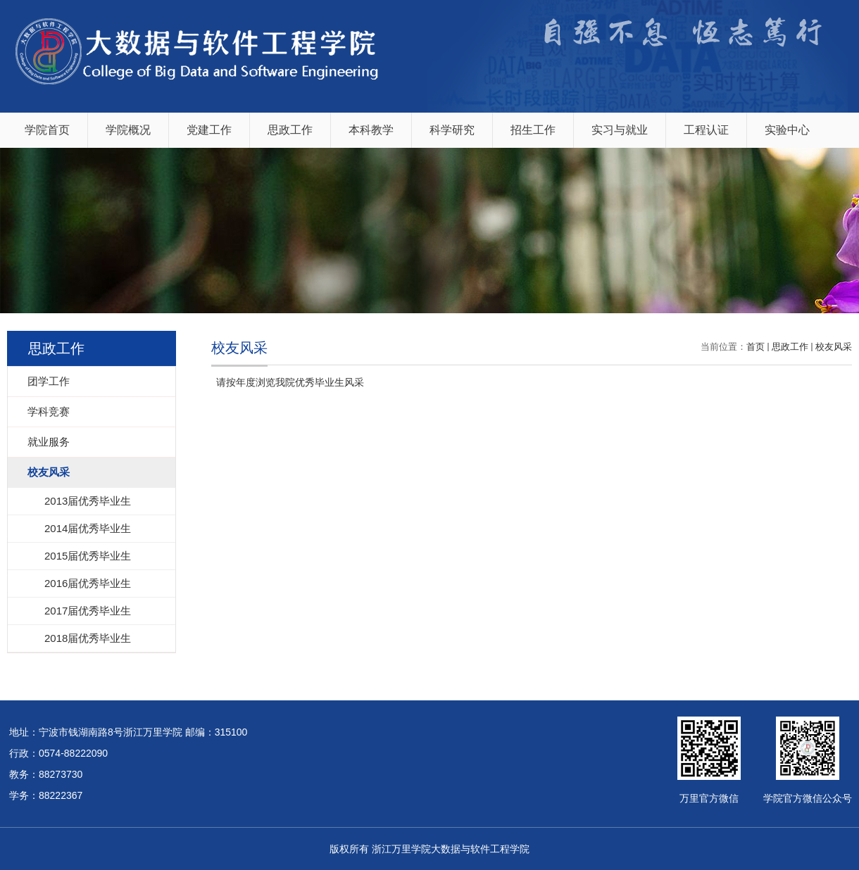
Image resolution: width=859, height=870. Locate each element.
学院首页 (47, 130)
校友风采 (833, 346)
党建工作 (209, 130)
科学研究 (452, 130)
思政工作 (290, 130)
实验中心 (787, 130)
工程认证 (706, 130)
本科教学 (371, 130)
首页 (755, 346)
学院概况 (128, 130)
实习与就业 (619, 130)
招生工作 (533, 130)
